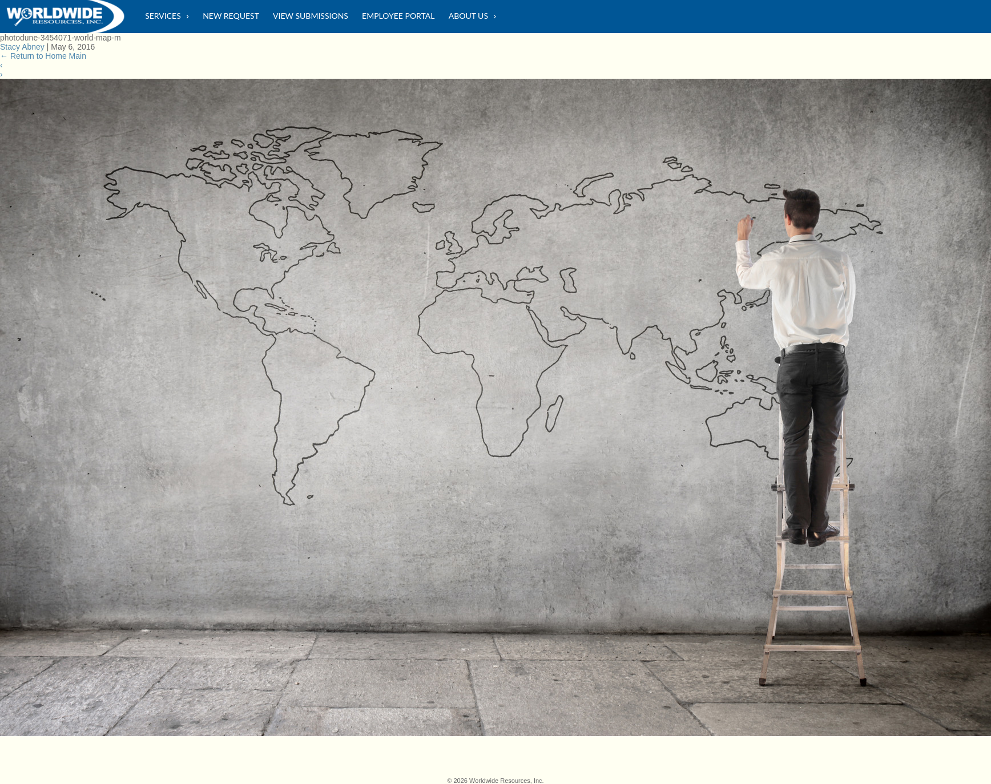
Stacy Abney (22, 46)
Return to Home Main (43, 55)
